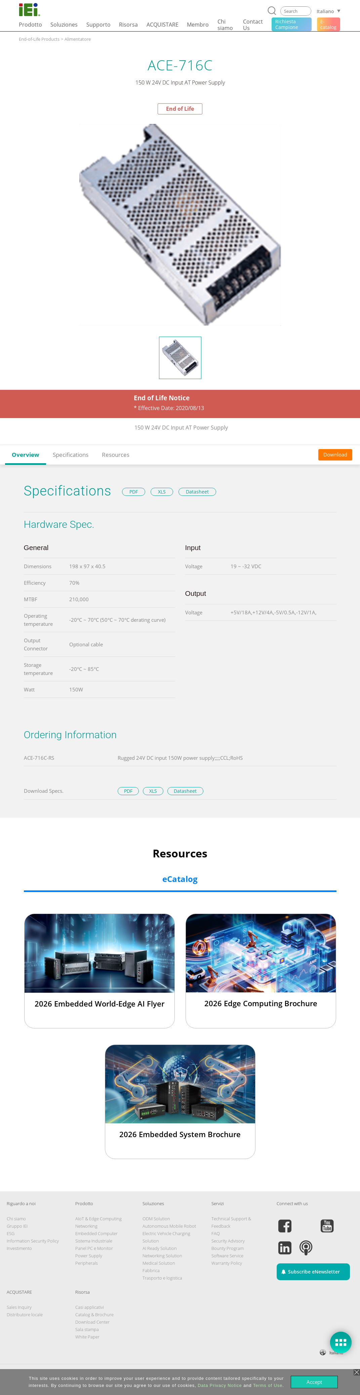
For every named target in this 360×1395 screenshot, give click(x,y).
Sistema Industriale (93, 1241)
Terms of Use (267, 1385)
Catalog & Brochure (94, 1315)
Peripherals (86, 1263)
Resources (115, 454)
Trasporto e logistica (162, 1278)
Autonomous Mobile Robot (169, 1226)
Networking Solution (162, 1256)
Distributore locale (25, 1315)
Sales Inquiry (19, 1307)
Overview (25, 454)
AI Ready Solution (160, 1248)
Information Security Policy (33, 1241)
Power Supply (88, 1256)
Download (335, 454)
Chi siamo (16, 1219)
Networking (86, 1226)
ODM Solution (156, 1219)
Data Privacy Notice (220, 1385)
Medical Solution (159, 1263)
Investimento (19, 1248)
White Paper (87, 1337)
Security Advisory (228, 1241)
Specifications (70, 454)
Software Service (227, 1256)
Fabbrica (151, 1270)
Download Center (92, 1322)
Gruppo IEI (17, 1226)
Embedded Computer (96, 1233)
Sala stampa (87, 1329)
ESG (10, 1233)
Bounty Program (227, 1248)
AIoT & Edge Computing (98, 1219)
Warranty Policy (226, 1263)
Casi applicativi (89, 1307)
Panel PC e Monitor (94, 1248)
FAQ (215, 1233)
